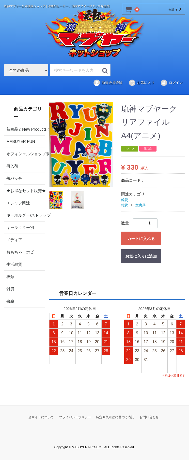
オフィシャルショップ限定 (25, 154)
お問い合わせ (149, 417)
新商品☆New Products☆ (25, 129)
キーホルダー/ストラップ (25, 215)
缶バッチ (14, 178)
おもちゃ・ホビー (22, 252)
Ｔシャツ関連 (18, 203)
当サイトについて (41, 417)
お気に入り (141, 82)
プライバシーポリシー (75, 417)
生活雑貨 (14, 264)
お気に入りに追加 (141, 256)
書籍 (10, 301)
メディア (14, 239)
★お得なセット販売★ (25, 190)
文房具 (140, 205)
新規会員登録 (107, 82)
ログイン (171, 82)
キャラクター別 (20, 227)
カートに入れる (141, 239)
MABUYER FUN (20, 141)
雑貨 (10, 289)
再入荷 (12, 166)
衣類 (10, 276)
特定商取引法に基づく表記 (115, 417)
